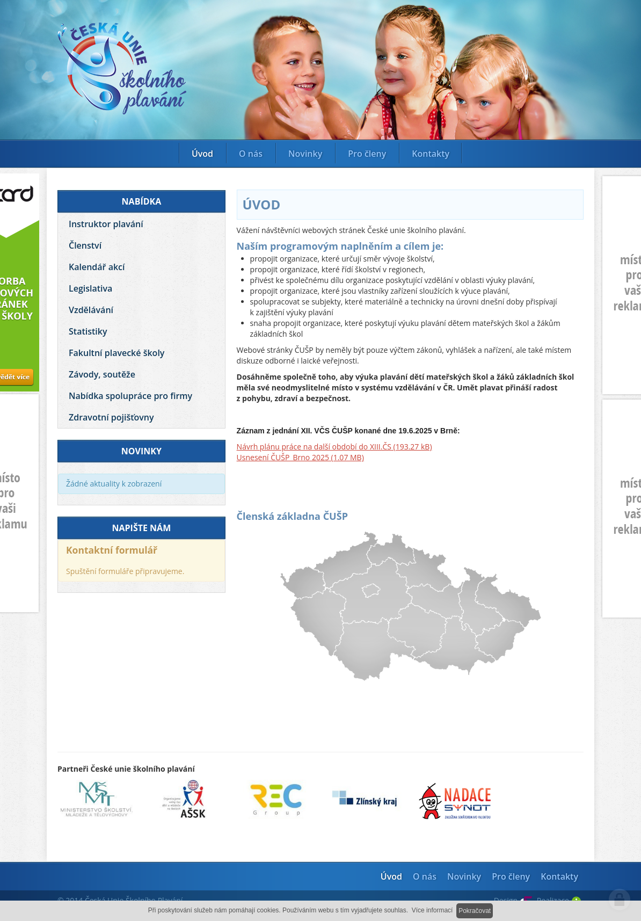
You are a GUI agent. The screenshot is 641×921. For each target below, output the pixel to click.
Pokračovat (474, 911)
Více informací (432, 910)
